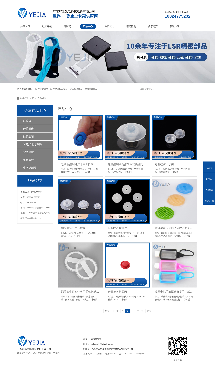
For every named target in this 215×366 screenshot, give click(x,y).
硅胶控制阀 (78, 325)
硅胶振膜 (28, 128)
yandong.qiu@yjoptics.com (38, 207)
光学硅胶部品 (76, 89)
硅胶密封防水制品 (58, 89)
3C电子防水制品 (32, 144)
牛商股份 (98, 354)
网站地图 (191, 3)
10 (127, 311)
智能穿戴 (28, 152)
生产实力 (109, 26)
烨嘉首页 (25, 26)
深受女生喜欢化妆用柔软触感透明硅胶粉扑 (80, 291)
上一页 (115, 311)
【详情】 (87, 172)
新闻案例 (131, 26)
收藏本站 (180, 3)
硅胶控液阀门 (41, 89)
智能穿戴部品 (91, 89)
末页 (149, 311)
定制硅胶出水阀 (164, 164)
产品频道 (41, 98)
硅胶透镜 (47, 26)
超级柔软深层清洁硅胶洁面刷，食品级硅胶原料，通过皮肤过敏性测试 (174, 227)
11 (133, 311)
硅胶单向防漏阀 (117, 291)
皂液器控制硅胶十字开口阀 (77, 164)
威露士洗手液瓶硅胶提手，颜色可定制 (174, 291)
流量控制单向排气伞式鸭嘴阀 (125, 164)
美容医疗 (28, 159)
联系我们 (170, 3)
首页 (31, 98)
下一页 (140, 311)
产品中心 (88, 26)
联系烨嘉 (174, 26)
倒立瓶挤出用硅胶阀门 (74, 227)
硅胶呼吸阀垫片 (117, 227)
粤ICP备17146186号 (123, 354)
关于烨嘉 (153, 26)
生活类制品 (30, 167)
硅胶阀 (67, 26)
